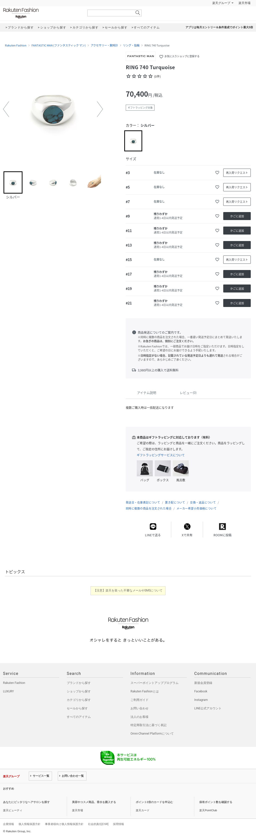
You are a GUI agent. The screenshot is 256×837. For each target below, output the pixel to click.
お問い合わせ (139, 708)
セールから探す (77, 708)
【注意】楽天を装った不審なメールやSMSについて (128, 590)
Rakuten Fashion (41, 13)
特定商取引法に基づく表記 (148, 725)
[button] (6, 109)
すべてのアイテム (79, 717)
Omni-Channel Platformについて (152, 733)
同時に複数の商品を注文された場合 (149, 508)
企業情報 (8, 824)
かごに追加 (237, 216)
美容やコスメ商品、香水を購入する (94, 802)
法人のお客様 (139, 717)
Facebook (200, 691)
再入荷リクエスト (237, 173)
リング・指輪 (131, 45)
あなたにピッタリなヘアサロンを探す (26, 802)
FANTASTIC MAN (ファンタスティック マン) (59, 45)
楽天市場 (244, 3)
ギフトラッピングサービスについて (161, 455)
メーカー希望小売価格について (196, 508)
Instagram (201, 700)
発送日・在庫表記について (143, 502)
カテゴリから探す (79, 700)
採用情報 (118, 824)
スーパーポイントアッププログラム (154, 683)
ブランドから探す (79, 683)
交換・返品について (203, 502)
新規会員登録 (203, 683)
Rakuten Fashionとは (144, 691)
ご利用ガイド (139, 700)
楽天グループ (221, 3)
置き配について (175, 502)
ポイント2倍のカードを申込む (154, 802)
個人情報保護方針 (29, 824)
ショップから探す (79, 691)
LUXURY (8, 691)
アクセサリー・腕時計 (104, 45)
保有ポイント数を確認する (215, 802)
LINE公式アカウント (208, 708)
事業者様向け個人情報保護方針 (64, 824)
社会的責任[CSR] (98, 824)
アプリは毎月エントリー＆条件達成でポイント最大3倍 (219, 27)
